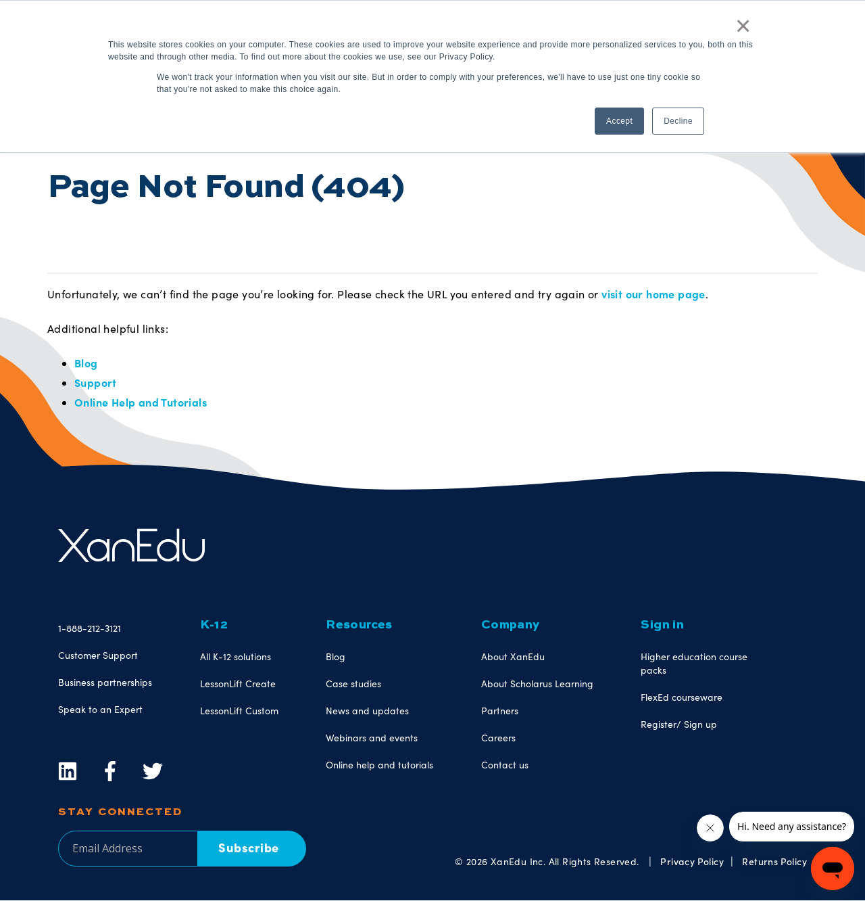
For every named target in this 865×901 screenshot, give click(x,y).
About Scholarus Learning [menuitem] (537, 683)
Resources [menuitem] (359, 625)
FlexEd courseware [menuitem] (681, 697)
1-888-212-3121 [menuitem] (89, 628)
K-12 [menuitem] (214, 625)
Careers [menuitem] (498, 737)
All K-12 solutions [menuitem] (235, 656)
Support (95, 382)
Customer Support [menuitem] (98, 655)
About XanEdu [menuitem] (513, 656)
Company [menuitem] (510, 625)
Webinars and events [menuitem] (372, 737)
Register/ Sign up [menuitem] (679, 724)
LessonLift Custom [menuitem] (239, 710)
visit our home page (653, 293)
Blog (86, 362)
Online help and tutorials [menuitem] (379, 764)
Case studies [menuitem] (353, 683)
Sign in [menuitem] (662, 625)
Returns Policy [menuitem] (774, 861)
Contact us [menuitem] (504, 764)
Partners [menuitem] (499, 710)
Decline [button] (678, 121)
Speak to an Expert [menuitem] (100, 709)
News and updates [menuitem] (367, 710)
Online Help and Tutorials (140, 401)
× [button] (743, 26)
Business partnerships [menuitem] (105, 682)
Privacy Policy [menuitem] (692, 861)
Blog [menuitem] (335, 656)
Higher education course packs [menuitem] (694, 663)
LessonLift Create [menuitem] (238, 683)
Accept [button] (619, 121)
